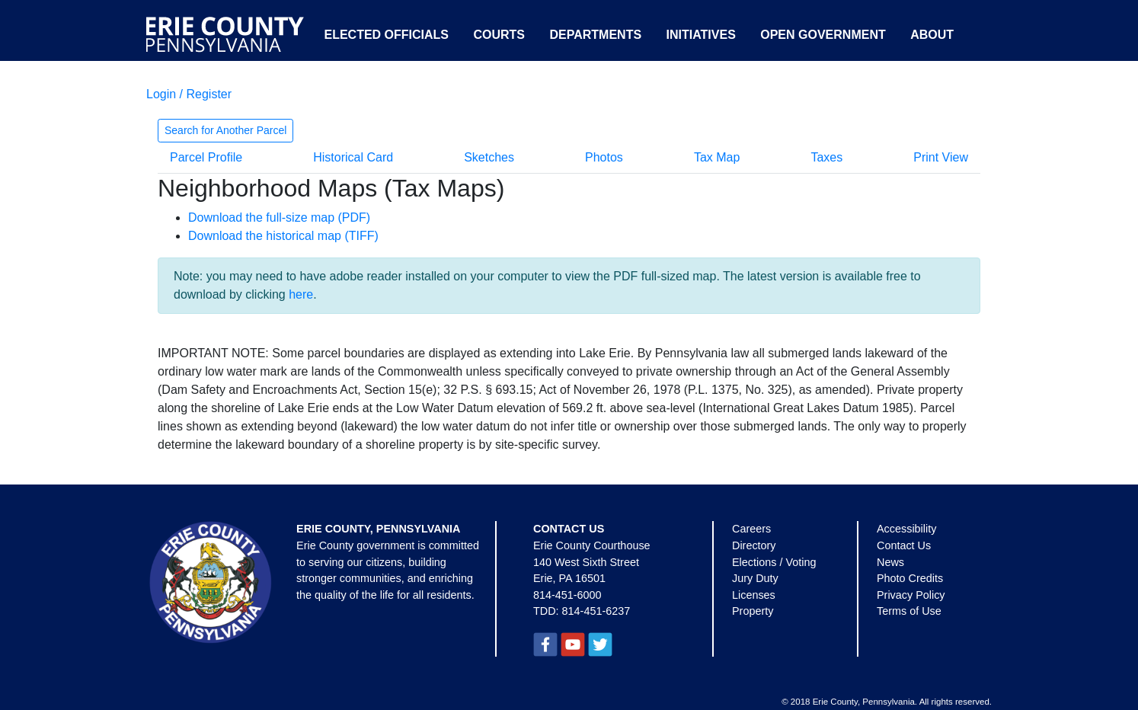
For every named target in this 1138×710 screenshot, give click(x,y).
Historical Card (353, 157)
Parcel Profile (206, 157)
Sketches (489, 157)
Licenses (753, 595)
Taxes (826, 157)
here (301, 294)
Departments (595, 34)
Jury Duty (755, 578)
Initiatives (701, 34)
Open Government (822, 34)
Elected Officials (386, 34)
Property (752, 611)
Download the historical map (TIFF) (283, 235)
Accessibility (906, 529)
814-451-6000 (567, 595)
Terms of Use (909, 611)
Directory (754, 545)
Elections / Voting (774, 562)
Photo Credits (910, 578)
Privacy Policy (911, 595)
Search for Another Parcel (225, 130)
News (890, 562)
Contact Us (904, 545)
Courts (499, 34)
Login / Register (189, 94)
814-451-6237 (596, 611)
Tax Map (717, 157)
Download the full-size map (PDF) (279, 217)
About (932, 34)
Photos (604, 157)
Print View (940, 157)
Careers (751, 529)
